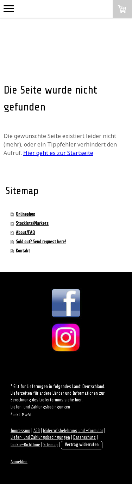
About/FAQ (25, 232)
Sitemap (50, 444)
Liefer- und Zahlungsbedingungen (40, 407)
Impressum (20, 430)
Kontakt (23, 250)
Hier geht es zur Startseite (58, 153)
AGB (36, 430)
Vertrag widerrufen (82, 444)
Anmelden (19, 461)
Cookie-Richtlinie (25, 444)
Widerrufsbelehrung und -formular (73, 430)
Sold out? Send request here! (41, 241)
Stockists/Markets (32, 223)
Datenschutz (84, 437)
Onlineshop (25, 214)
